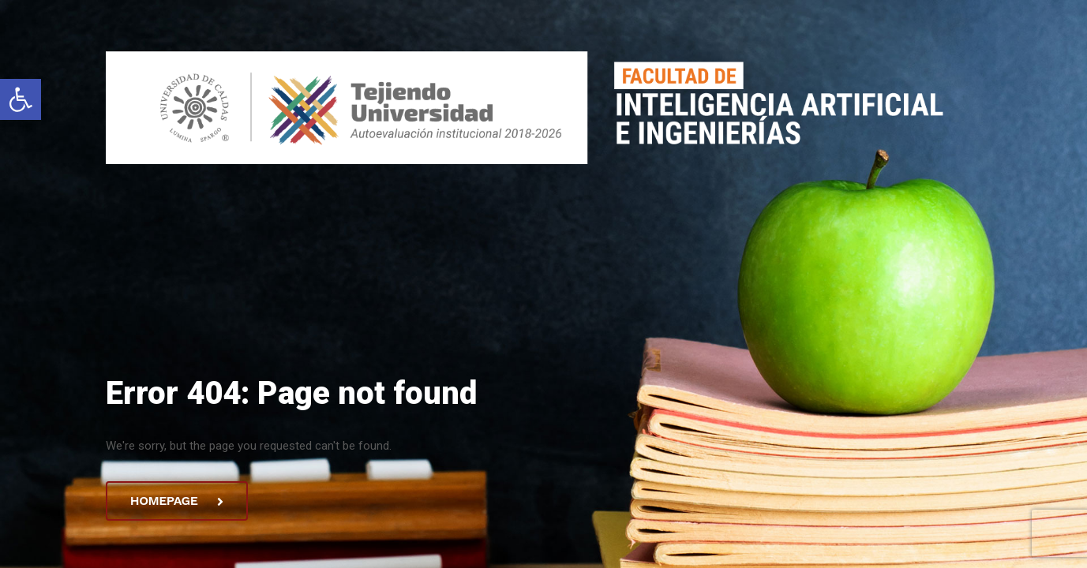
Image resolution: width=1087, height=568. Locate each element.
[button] (20, 99)
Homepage (176, 500)
